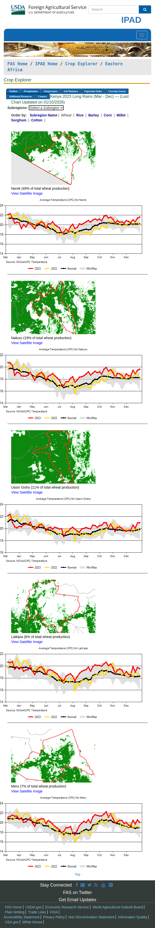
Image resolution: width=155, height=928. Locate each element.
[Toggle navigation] (141, 35)
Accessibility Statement (21, 917)
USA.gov (12, 922)
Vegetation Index (93, 91)
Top (77, 874)
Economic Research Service (67, 907)
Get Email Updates (77, 899)
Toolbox (13, 91)
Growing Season (116, 91)
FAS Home (17, 63)
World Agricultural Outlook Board (118, 907)
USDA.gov (34, 907)
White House (32, 922)
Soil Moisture (71, 91)
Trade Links (37, 912)
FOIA (54, 912)
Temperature (51, 91)
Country (42, 96)
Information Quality (132, 917)
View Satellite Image (27, 193)
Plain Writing (14, 912)
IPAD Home (46, 63)
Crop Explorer (81, 63)
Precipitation (30, 91)
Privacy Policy (54, 917)
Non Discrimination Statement (91, 917)
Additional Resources (20, 96)
